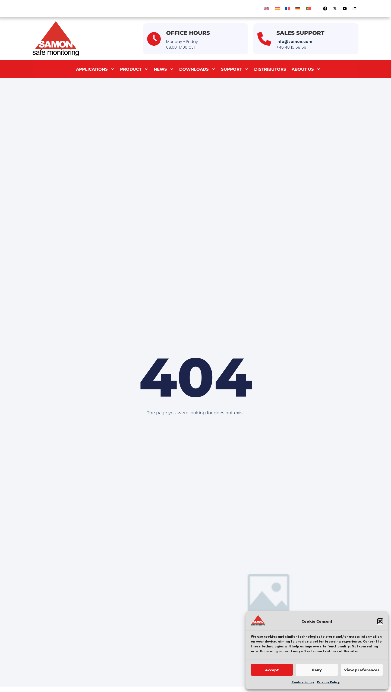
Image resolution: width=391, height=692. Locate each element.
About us (306, 69)
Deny (317, 670)
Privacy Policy (328, 682)
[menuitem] (267, 8)
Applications (95, 69)
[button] (380, 621)
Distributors (270, 69)
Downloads (197, 69)
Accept (272, 670)
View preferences (361, 670)
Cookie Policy (303, 682)
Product (134, 69)
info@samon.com (294, 41)
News (164, 69)
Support (235, 69)
